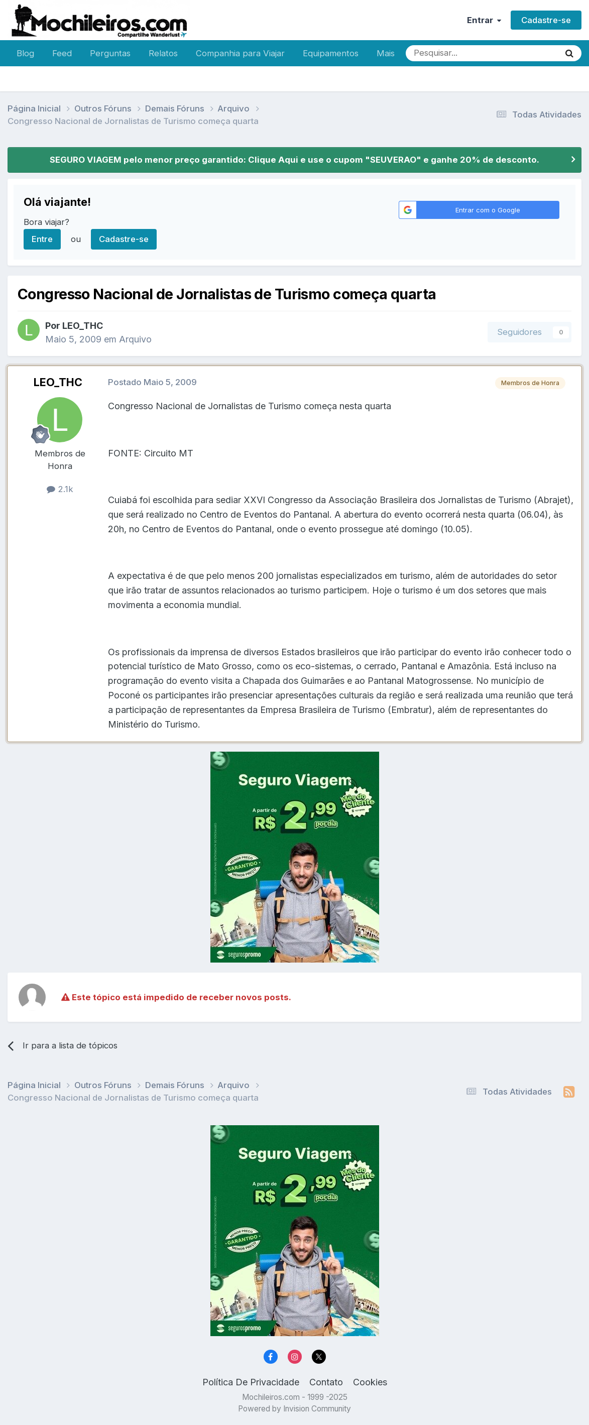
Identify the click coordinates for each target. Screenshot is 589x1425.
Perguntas (110, 53)
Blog (25, 53)
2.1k (60, 489)
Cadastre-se (546, 20)
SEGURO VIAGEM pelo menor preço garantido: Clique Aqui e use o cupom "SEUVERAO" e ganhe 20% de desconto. (294, 160)
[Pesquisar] (450, 53)
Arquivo (135, 339)
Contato (326, 1382)
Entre (42, 239)
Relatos (163, 53)
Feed (62, 53)
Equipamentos (331, 53)
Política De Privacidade (250, 1382)
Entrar (484, 20)
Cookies (370, 1382)
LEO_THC (82, 325)
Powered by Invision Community (294, 1408)
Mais (386, 53)
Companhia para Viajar (240, 53)
